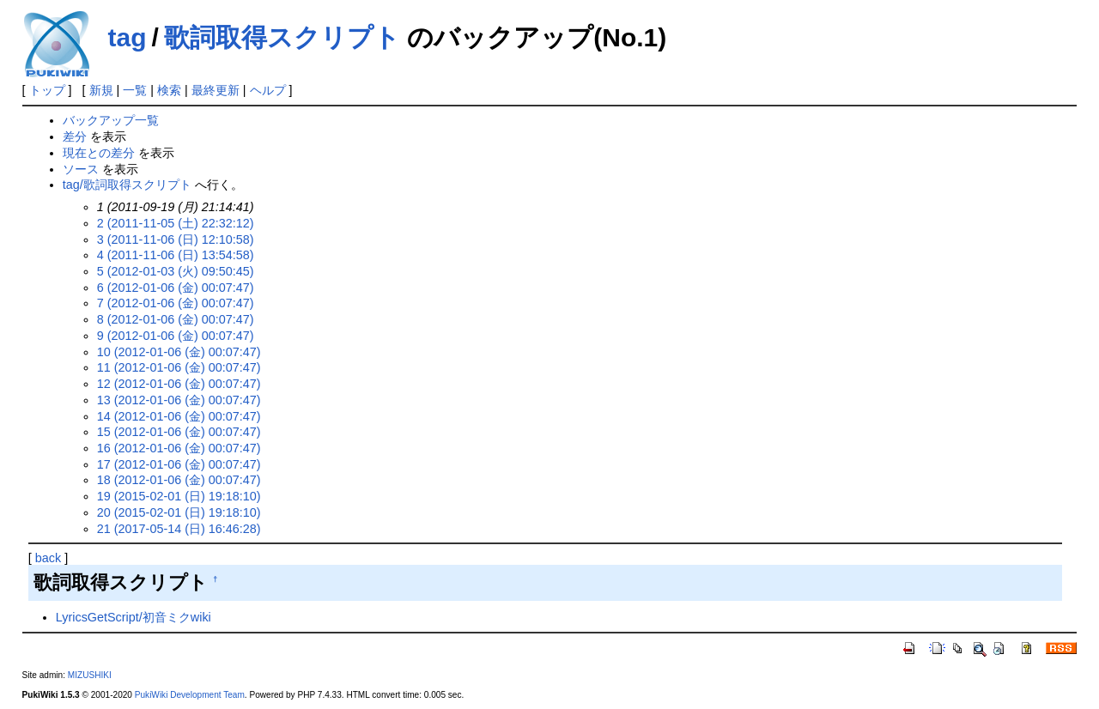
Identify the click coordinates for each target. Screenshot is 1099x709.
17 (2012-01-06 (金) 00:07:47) (179, 464)
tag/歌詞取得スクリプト (127, 184)
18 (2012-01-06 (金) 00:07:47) (179, 480)
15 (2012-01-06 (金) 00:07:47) (179, 432)
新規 (101, 90)
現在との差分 (99, 153)
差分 (75, 136)
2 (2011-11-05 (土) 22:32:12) (175, 223)
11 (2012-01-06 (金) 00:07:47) (179, 367)
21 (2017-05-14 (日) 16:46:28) (179, 529)
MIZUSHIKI (90, 675)
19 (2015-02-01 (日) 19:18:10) (179, 496)
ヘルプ (268, 90)
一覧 (135, 90)
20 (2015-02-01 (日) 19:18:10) (179, 512)
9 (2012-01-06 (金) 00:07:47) (175, 335)
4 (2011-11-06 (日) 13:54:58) (175, 255)
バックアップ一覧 (111, 120)
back (48, 558)
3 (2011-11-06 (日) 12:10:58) (175, 239)
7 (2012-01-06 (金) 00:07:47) (175, 303)
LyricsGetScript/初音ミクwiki (133, 617)
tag (127, 37)
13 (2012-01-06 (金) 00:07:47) (179, 400)
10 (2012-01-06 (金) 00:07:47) (179, 352)
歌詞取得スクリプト (282, 37)
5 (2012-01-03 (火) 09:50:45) (175, 271)
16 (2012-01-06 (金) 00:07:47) (179, 448)
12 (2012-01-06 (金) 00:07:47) (179, 384)
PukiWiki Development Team (190, 695)
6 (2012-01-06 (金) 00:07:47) (175, 287)
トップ (47, 90)
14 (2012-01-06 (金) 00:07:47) (179, 416)
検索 (169, 90)
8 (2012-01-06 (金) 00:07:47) (175, 319)
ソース (81, 169)
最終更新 (215, 90)
